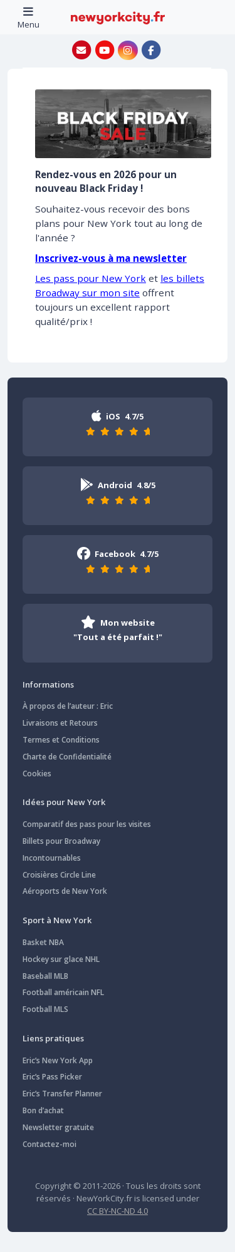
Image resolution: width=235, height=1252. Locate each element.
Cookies (37, 773)
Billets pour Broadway (61, 841)
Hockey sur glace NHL (61, 959)
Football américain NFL (63, 992)
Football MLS (45, 1009)
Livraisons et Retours (60, 723)
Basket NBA (43, 942)
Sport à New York (57, 920)
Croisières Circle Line (59, 874)
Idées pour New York (64, 802)
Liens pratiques (53, 1038)
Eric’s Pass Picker (52, 1076)
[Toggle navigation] (28, 17)
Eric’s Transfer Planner (62, 1093)
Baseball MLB (45, 976)
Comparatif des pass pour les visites (87, 824)
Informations (48, 684)
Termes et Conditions (61, 739)
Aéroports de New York (65, 891)
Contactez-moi (49, 1144)
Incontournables (52, 858)
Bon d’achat (43, 1110)
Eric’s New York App (58, 1060)
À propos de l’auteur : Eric (68, 706)
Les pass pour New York (90, 278)
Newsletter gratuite (58, 1127)
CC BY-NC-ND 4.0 (117, 1210)
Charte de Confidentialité (67, 756)
